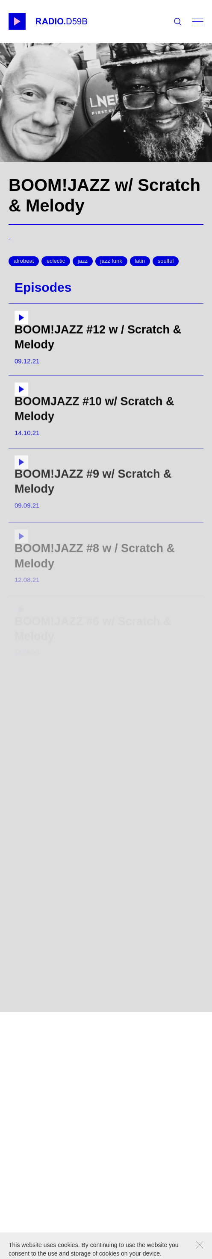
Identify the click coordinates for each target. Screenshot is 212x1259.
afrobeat (24, 261)
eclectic (56, 261)
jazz (83, 261)
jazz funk (111, 261)
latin (140, 261)
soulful (166, 261)
